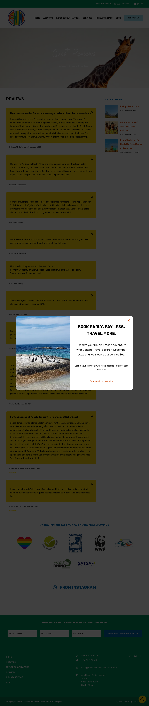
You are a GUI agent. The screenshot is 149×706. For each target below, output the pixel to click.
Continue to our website (101, 381)
